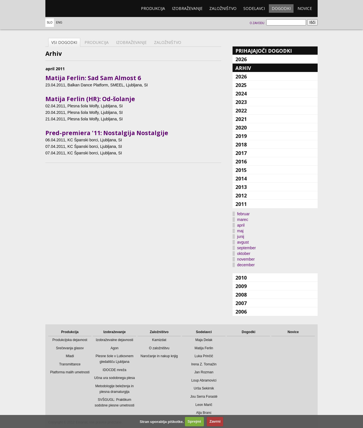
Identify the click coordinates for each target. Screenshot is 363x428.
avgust (243, 242)
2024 (241, 93)
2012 (241, 195)
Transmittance (70, 364)
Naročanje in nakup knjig (159, 356)
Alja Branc (204, 413)
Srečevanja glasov (70, 348)
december (246, 265)
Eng (59, 22)
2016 (241, 161)
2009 (241, 286)
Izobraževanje (187, 8)
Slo (49, 22)
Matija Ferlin (204, 348)
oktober (243, 253)
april (240, 225)
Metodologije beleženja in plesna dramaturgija (114, 389)
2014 (241, 178)
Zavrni (215, 421)
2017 (241, 153)
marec (242, 219)
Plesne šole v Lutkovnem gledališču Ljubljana (114, 359)
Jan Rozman (203, 372)
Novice (304, 8)
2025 (241, 85)
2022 (241, 110)
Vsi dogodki (64, 42)
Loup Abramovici (203, 380)
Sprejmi (194, 421)
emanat (72, 8)
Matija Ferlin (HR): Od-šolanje (90, 99)
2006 (241, 311)
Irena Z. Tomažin (203, 364)
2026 (241, 59)
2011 (241, 204)
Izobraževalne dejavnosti (114, 340)
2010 (241, 277)
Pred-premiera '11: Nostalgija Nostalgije (106, 133)
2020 (241, 127)
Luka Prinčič (204, 356)
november (246, 259)
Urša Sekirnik (204, 388)
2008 (241, 294)
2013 (241, 187)
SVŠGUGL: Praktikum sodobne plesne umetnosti (114, 402)
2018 (241, 144)
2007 (241, 303)
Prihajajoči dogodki (263, 50)
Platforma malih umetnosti (70, 372)
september (246, 248)
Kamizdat (159, 340)
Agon (115, 348)
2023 (241, 102)
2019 (241, 136)
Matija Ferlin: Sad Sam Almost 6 (93, 78)
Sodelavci (254, 8)
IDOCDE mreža (114, 370)
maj (240, 231)
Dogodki (281, 8)
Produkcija (153, 8)
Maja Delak (203, 340)
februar (243, 214)
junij (240, 236)
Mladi (70, 356)
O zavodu (257, 23)
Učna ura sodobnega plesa (114, 378)
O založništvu (159, 348)
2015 (241, 170)
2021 (241, 119)
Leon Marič (203, 405)
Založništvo (223, 8)
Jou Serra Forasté (204, 397)
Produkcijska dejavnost (69, 340)
